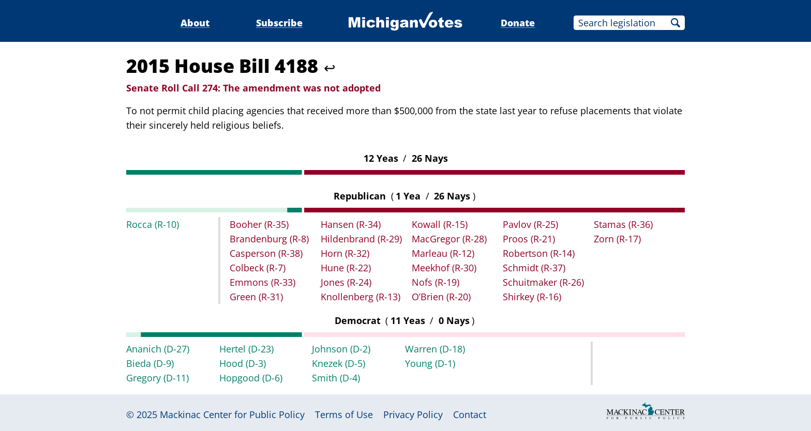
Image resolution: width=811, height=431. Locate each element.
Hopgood (250, 378)
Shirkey (532, 296)
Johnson (341, 349)
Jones (346, 282)
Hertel (246, 349)
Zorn (617, 239)
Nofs (435, 282)
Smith (336, 378)
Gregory (157, 378)
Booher (259, 224)
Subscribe (279, 23)
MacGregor (449, 239)
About (195, 23)
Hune (346, 267)
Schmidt (534, 267)
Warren (435, 349)
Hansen (351, 224)
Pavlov (530, 224)
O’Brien (441, 296)
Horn (345, 253)
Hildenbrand (361, 239)
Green (256, 296)
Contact (469, 414)
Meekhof (444, 267)
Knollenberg (360, 296)
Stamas (623, 224)
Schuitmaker (543, 282)
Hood (242, 363)
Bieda (150, 363)
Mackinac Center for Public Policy (232, 414)
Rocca (152, 224)
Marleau (443, 253)
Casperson (266, 253)
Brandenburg (269, 239)
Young (430, 363)
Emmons (262, 282)
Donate (518, 23)
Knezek (338, 363)
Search (675, 23)
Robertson (539, 253)
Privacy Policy (413, 414)
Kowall (440, 224)
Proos (529, 239)
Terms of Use (344, 414)
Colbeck (258, 267)
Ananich (157, 349)
